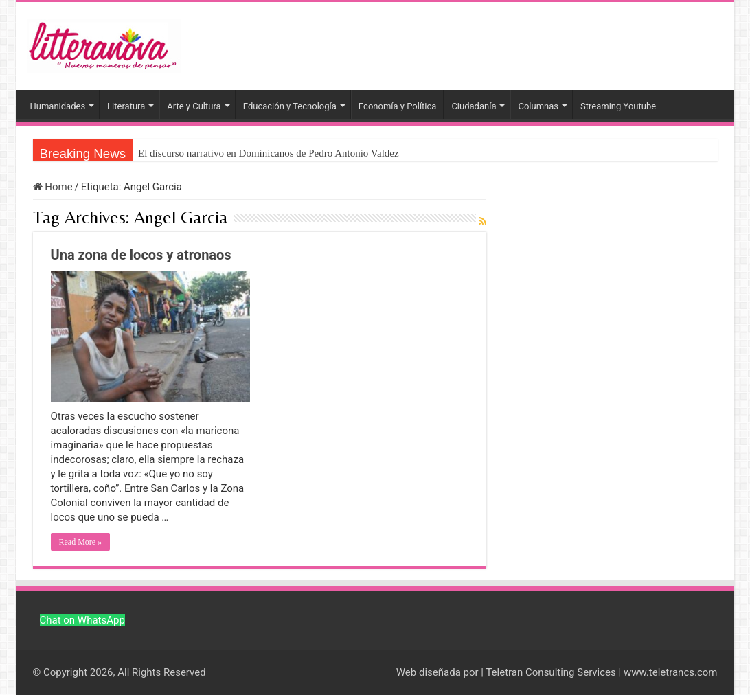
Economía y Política (398, 106)
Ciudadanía (473, 106)
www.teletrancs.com (671, 672)
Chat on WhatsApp (82, 620)
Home (53, 187)
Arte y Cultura (193, 106)
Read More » (80, 542)
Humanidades (58, 106)
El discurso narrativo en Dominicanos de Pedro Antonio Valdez (268, 153)
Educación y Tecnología (290, 106)
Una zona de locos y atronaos (141, 255)
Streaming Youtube (618, 106)
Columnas (538, 106)
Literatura (126, 106)
